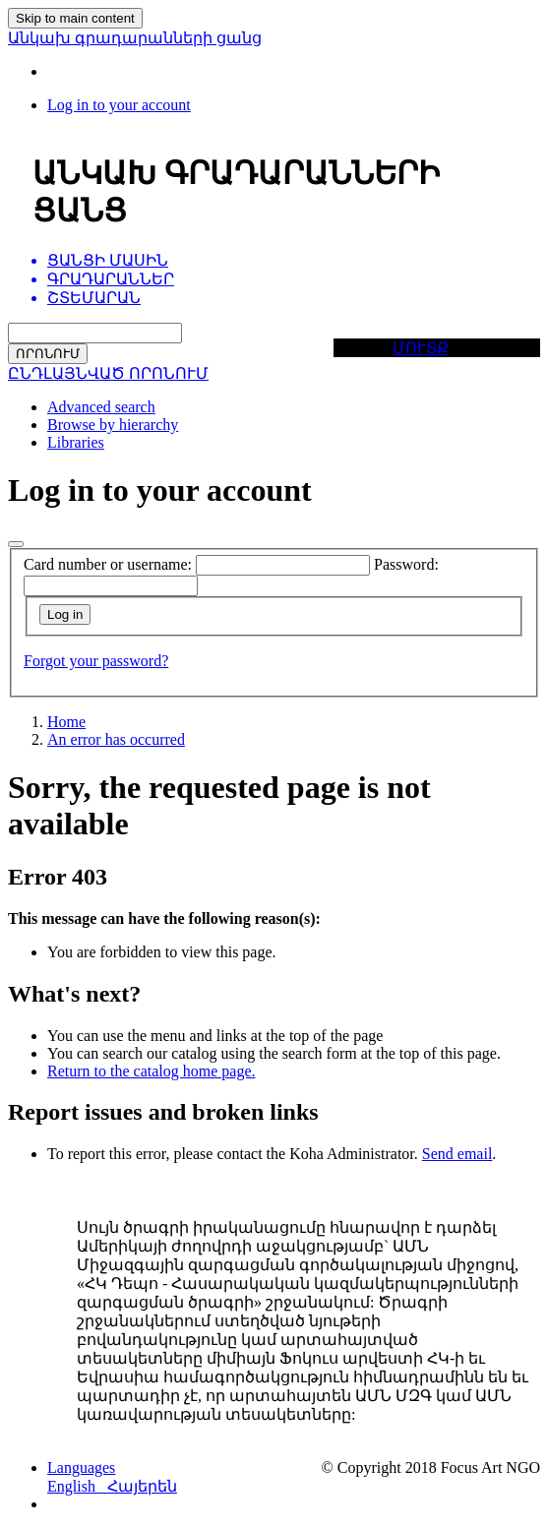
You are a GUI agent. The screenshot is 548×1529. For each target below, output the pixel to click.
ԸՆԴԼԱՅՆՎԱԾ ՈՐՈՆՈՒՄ (108, 373)
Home (66, 721)
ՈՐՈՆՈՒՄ (48, 353)
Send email (457, 1153)
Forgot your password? (96, 660)
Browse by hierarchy (112, 424)
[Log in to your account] (119, 104)
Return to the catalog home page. (151, 1071)
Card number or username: (108, 564)
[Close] (16, 544)
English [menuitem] (77, 1486)
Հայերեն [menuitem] (142, 1486)
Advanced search (101, 406)
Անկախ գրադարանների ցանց (135, 38)
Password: (406, 564)
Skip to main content (75, 18)
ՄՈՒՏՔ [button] (421, 347)
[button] (81, 1467)
